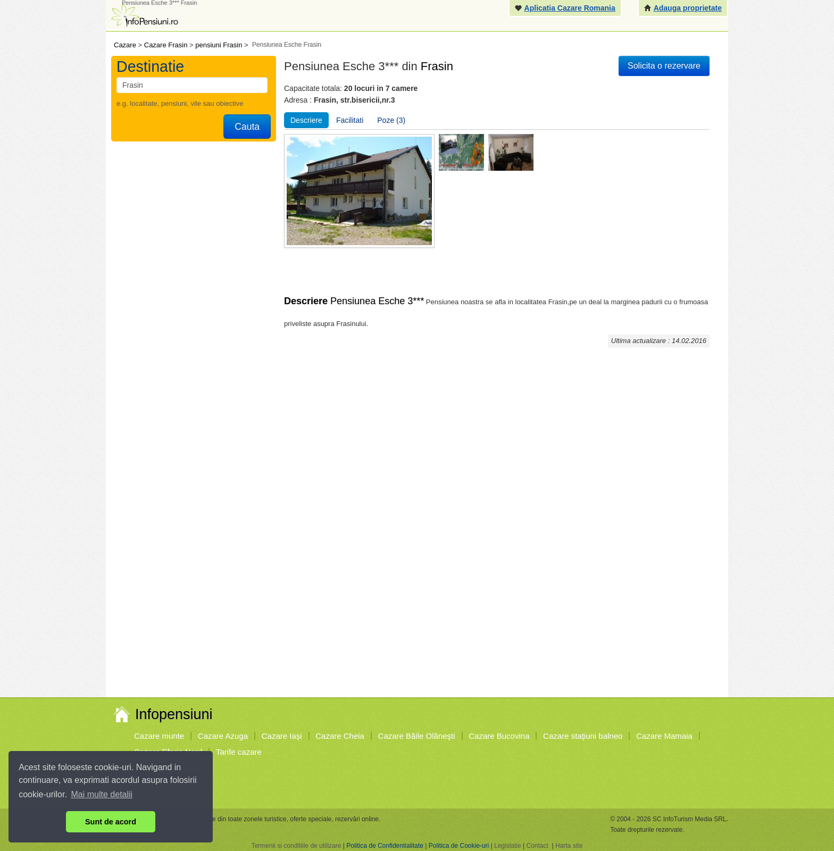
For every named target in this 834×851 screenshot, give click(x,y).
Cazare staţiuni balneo (582, 736)
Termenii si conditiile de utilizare (296, 845)
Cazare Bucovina (499, 736)
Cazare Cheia (339, 736)
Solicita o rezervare (664, 65)
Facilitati (349, 120)
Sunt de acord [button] (110, 821)
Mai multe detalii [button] (102, 794)
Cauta (247, 126)
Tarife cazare (239, 752)
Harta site (568, 845)
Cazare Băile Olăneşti (416, 736)
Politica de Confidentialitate (384, 845)
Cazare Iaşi (282, 736)
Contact (537, 845)
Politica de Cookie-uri (459, 845)
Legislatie (507, 845)
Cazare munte (159, 736)
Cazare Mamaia (664, 736)
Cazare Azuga (223, 736)
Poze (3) (391, 120)
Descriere (306, 120)
